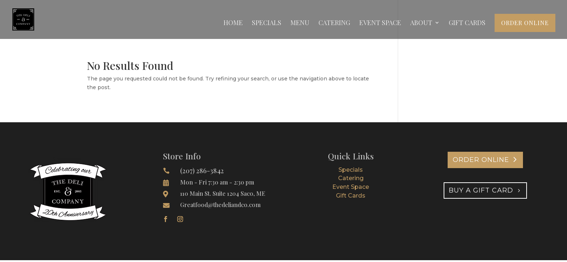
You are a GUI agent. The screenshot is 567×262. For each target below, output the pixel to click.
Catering (334, 23)
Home (233, 23)
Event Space (380, 23)
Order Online (525, 23)
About (421, 23)
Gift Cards (467, 23)
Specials (266, 23)
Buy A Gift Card (481, 190)
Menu (299, 23)
